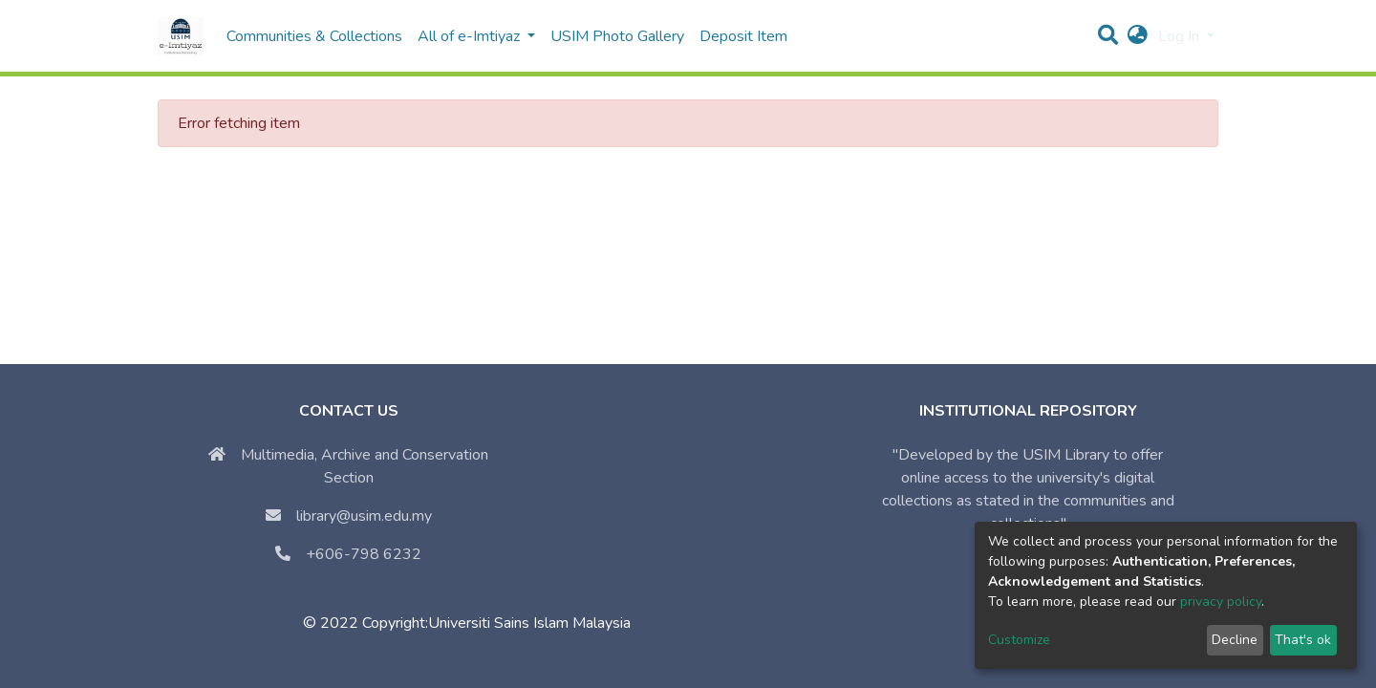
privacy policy (1220, 601)
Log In (1180, 36)
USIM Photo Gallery (617, 36)
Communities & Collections (314, 36)
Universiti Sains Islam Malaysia (529, 623)
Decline (1235, 640)
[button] (1137, 36)
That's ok (1303, 640)
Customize (1019, 640)
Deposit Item (743, 36)
